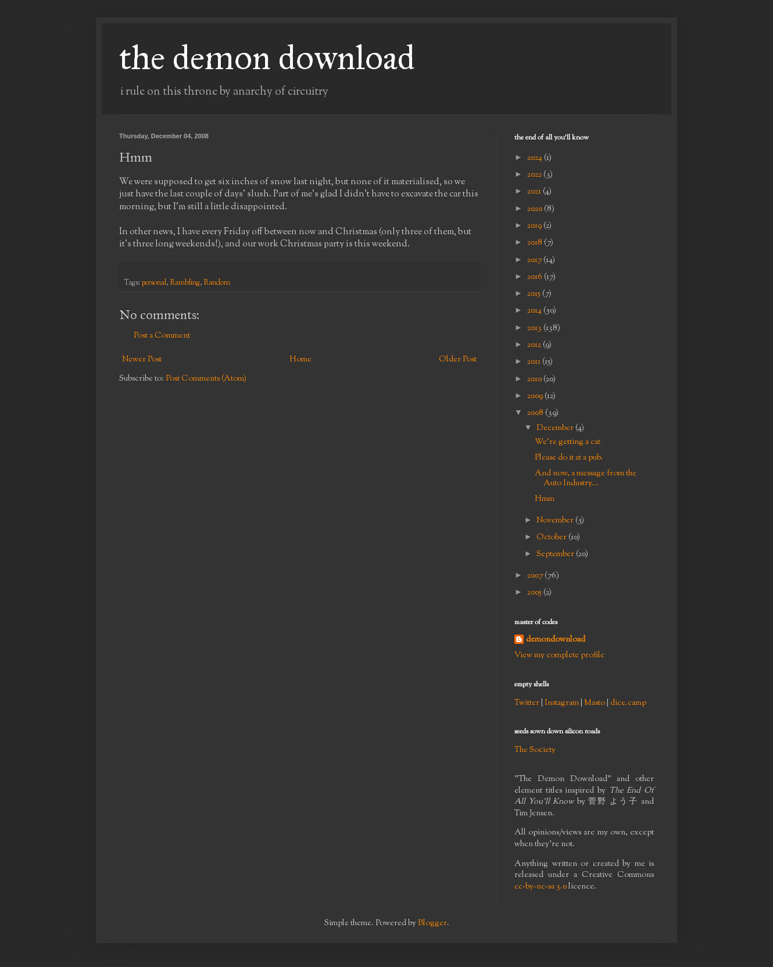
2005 (535, 593)
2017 (535, 260)
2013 (535, 328)
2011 (534, 362)
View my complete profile (559, 655)
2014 (535, 311)
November (555, 521)
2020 (535, 209)
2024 (535, 158)
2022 (535, 175)
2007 (536, 576)
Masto (594, 703)
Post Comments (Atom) (206, 379)
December (555, 428)
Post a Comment (162, 336)
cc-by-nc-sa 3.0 (540, 887)
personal (154, 283)
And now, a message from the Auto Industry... (585, 478)
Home (300, 360)
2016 (535, 277)
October (552, 537)
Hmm (544, 499)
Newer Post (142, 360)
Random (217, 283)
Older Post (458, 360)
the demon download (267, 57)
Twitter (526, 703)
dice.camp (628, 703)
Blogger (432, 923)
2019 (535, 226)
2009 (536, 396)
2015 (534, 294)
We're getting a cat (567, 442)
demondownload (555, 640)
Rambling (185, 283)
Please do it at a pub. (569, 458)
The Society (535, 750)
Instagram (562, 703)
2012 (535, 345)
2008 (536, 413)
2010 (535, 379)
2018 (535, 243)
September (556, 554)
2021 (535, 192)
